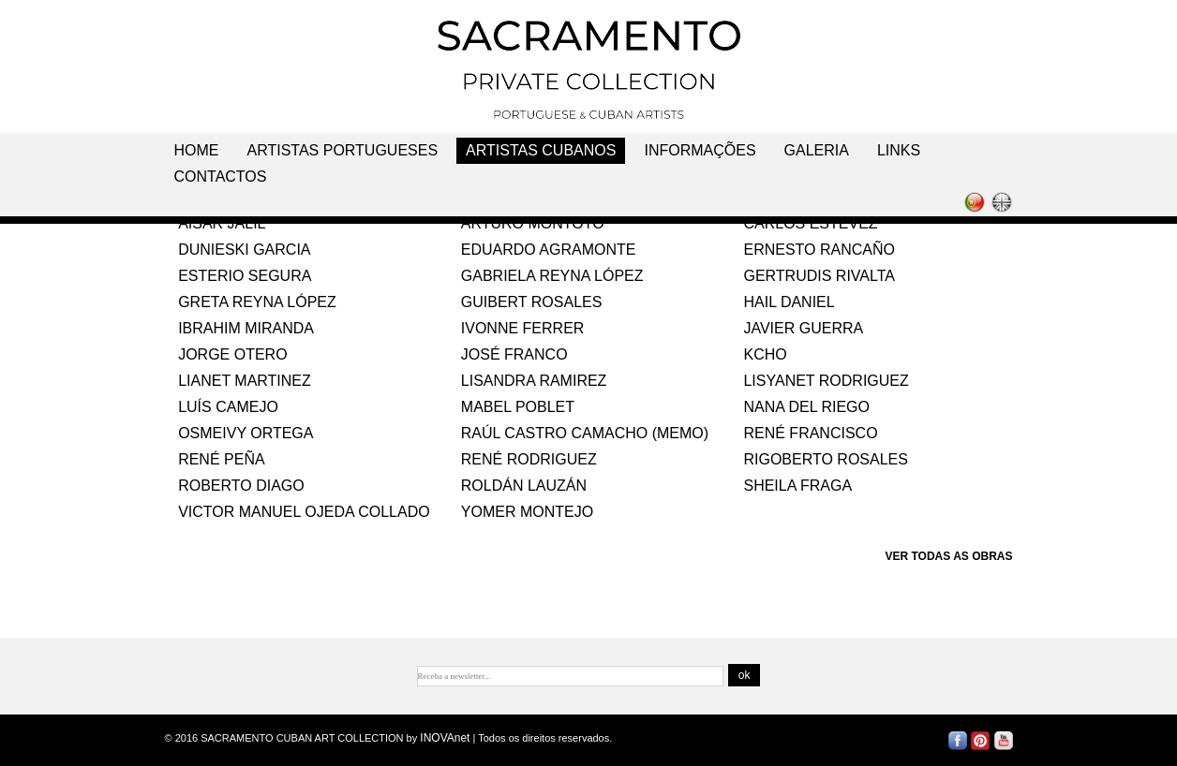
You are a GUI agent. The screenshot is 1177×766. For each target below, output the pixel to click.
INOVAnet (444, 737)
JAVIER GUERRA (803, 328)
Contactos (220, 176)
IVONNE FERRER (523, 328)
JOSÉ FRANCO (514, 354)
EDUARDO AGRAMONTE (548, 250)
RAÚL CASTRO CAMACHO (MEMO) (584, 433)
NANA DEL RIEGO (806, 407)
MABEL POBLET (517, 407)
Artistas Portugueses (343, 150)
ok (744, 675)
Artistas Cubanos (541, 150)
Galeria (816, 150)
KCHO (764, 354)
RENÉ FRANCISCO (810, 433)
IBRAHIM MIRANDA (246, 328)
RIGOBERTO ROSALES (825, 459)
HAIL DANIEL (788, 302)
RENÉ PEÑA (221, 459)
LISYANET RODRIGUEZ (825, 381)
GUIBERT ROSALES (532, 302)
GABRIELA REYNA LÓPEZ (552, 276)
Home (196, 150)
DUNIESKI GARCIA (244, 250)
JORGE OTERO (232, 354)
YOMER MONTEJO (527, 512)
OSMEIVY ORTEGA (245, 433)
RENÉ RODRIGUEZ (529, 459)
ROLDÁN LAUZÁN (524, 485)
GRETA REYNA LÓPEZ (257, 302)
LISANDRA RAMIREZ (534, 381)
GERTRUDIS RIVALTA (819, 276)
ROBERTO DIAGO (241, 485)
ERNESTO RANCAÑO (819, 250)
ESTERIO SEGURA (244, 276)
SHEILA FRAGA (797, 485)
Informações (699, 150)
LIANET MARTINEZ (244, 381)
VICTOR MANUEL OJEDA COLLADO (304, 512)
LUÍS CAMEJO (228, 407)
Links (898, 150)
